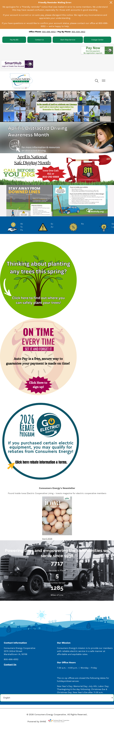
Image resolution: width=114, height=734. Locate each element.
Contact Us (39, 40)
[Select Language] (57, 698)
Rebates (79, 227)
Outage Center (97, 40)
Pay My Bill (14, 40)
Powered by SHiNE (36, 721)
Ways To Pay (16, 227)
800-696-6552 (49, 32)
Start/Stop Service (67, 40)
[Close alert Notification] (111, 2)
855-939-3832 (78, 32)
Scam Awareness (50, 227)
